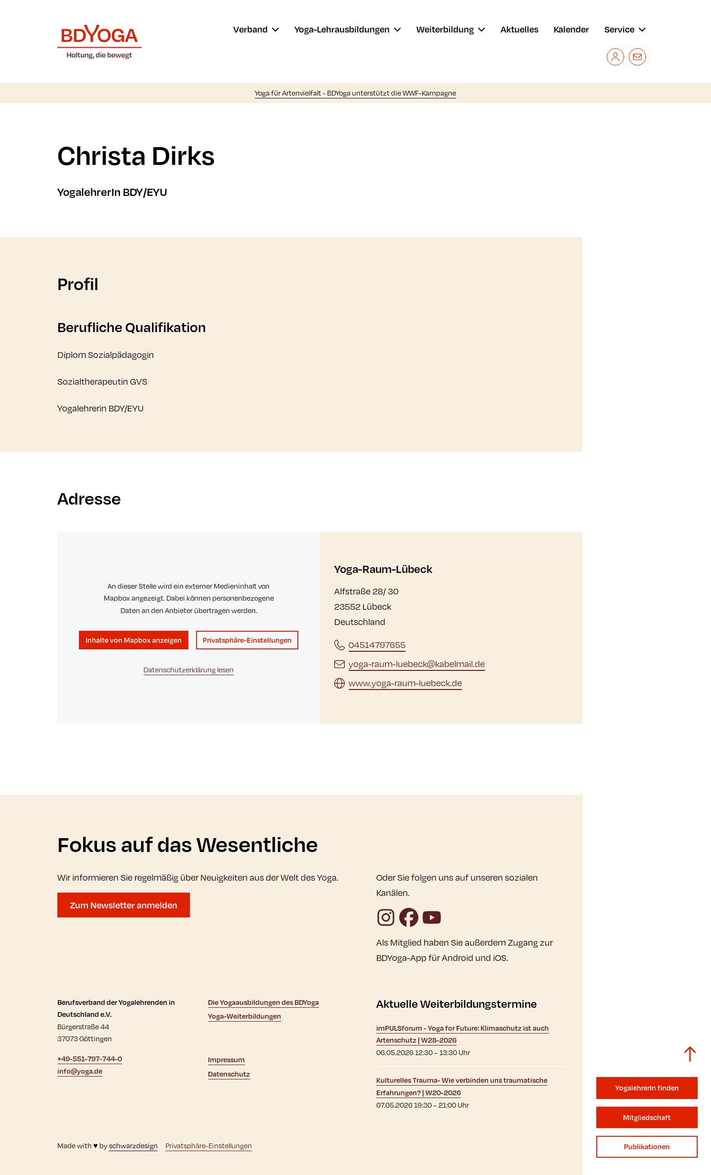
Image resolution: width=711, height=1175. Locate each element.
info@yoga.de (79, 1071)
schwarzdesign (133, 1146)
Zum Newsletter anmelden (123, 905)
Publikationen (647, 1147)
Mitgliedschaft (647, 1117)
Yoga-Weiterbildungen (244, 1016)
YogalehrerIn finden (647, 1088)
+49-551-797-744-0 (89, 1059)
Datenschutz (229, 1074)
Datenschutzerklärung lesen (188, 670)
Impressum (226, 1060)
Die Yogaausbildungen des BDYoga (263, 1002)
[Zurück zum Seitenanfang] (690, 1054)
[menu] (256, 29)
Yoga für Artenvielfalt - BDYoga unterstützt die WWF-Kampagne (355, 93)
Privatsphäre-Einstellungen (247, 640)
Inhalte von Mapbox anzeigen (134, 640)
